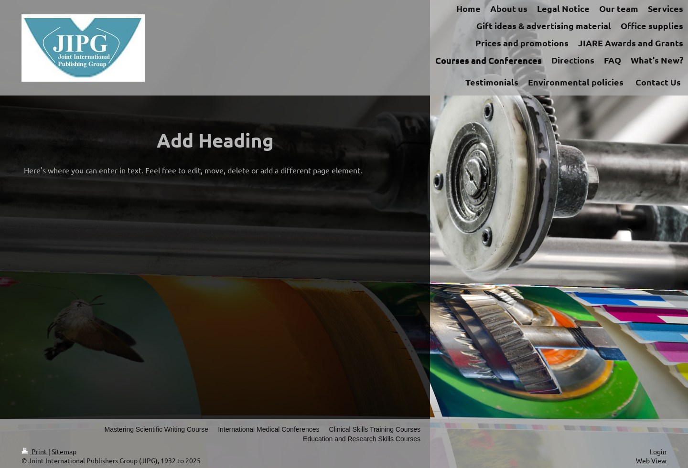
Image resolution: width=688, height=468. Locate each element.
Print (35, 451)
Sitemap (64, 451)
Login (658, 451)
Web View (651, 460)
